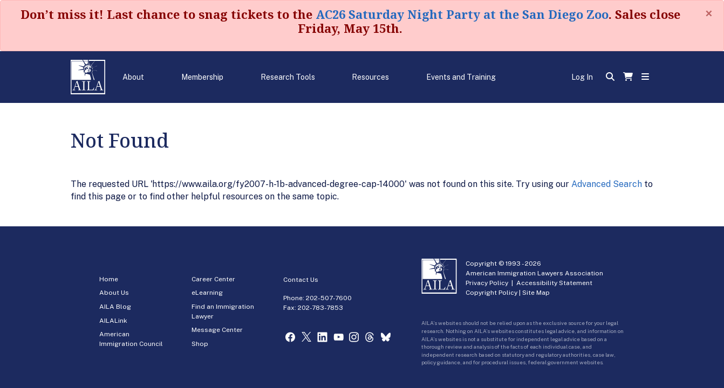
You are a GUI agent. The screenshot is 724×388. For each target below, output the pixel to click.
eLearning (207, 292)
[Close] (708, 13)
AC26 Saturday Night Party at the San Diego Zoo (462, 14)
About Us (114, 292)
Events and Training (461, 77)
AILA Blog (115, 306)
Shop (200, 344)
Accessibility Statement (554, 283)
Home (108, 279)
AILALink (113, 320)
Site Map (536, 292)
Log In (582, 77)
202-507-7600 (329, 298)
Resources (370, 77)
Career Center (213, 279)
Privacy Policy (487, 283)
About (133, 77)
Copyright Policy (491, 292)
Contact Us (300, 279)
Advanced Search (606, 184)
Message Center (217, 330)
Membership (202, 77)
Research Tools (288, 77)
